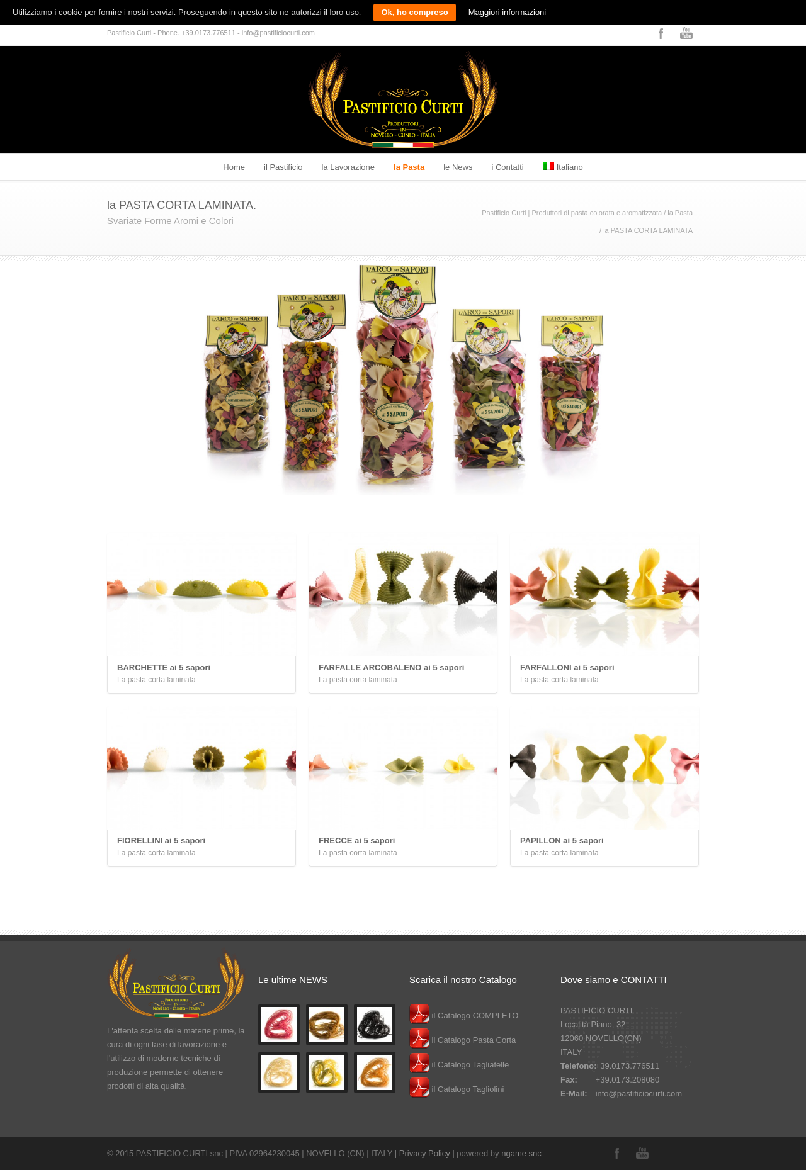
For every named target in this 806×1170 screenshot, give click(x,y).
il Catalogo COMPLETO (463, 1015)
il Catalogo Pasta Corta (462, 1040)
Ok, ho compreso (414, 12)
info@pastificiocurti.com (639, 1093)
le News (457, 167)
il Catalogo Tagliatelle (459, 1064)
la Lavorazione (348, 167)
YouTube (686, 33)
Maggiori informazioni (507, 12)
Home (234, 167)
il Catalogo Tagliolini (456, 1089)
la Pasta (409, 167)
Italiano (563, 167)
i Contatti (507, 167)
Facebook (661, 33)
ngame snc (521, 1153)
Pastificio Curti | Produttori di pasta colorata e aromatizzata (572, 213)
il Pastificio (283, 167)
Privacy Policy (424, 1153)
